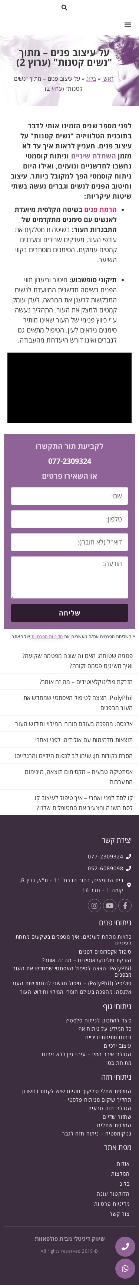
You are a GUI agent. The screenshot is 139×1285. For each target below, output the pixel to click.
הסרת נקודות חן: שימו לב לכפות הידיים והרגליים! (74, 756)
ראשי (108, 78)
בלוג (91, 78)
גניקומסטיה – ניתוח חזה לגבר (97, 1133)
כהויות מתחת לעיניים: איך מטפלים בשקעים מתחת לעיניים (74, 940)
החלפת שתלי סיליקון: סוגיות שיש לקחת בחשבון (77, 1091)
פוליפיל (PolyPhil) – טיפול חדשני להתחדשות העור (72, 983)
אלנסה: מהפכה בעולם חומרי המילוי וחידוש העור (74, 724)
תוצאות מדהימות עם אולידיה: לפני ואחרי (84, 740)
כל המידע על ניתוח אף (105, 1028)
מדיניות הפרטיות (47, 636)
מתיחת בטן (119, 1062)
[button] (64, 7)
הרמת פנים (100, 209)
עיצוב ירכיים (118, 1045)
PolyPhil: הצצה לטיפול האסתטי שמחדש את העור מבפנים (72, 971)
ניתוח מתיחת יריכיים (108, 1037)
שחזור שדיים (117, 1116)
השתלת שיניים (93, 155)
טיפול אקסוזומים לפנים (105, 951)
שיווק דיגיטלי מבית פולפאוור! (69, 1238)
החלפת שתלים (114, 1125)
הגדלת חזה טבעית (110, 1108)
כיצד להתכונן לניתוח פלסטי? (99, 1020)
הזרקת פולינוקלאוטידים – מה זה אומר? (86, 682)
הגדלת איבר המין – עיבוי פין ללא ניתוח (87, 1054)
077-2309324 (69, 461)
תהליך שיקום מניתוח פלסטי (100, 1099)
